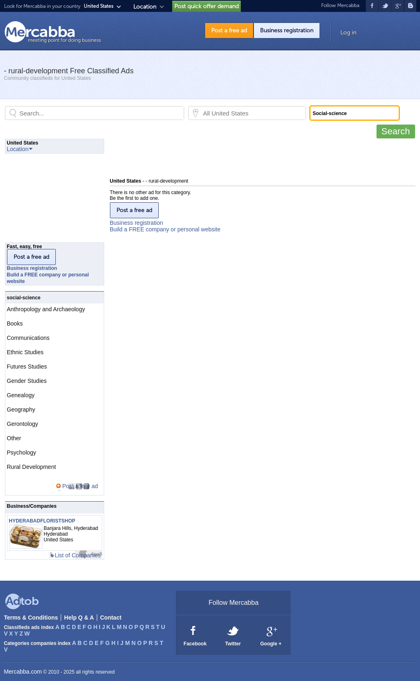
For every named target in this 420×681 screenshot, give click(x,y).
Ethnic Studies (25, 352)
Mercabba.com (23, 671)
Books (15, 323)
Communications (28, 338)
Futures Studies (27, 366)
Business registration (286, 30)
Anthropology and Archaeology (46, 309)
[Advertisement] (259, 157)
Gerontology (22, 424)
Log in (348, 32)
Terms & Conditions (31, 617)
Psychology (22, 452)
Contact (110, 617)
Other (14, 438)
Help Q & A (79, 617)
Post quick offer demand (206, 6)
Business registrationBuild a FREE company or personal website (165, 226)
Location (144, 6)
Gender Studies (27, 381)
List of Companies (77, 555)
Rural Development (31, 467)
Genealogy (21, 395)
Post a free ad (229, 30)
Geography (21, 409)
